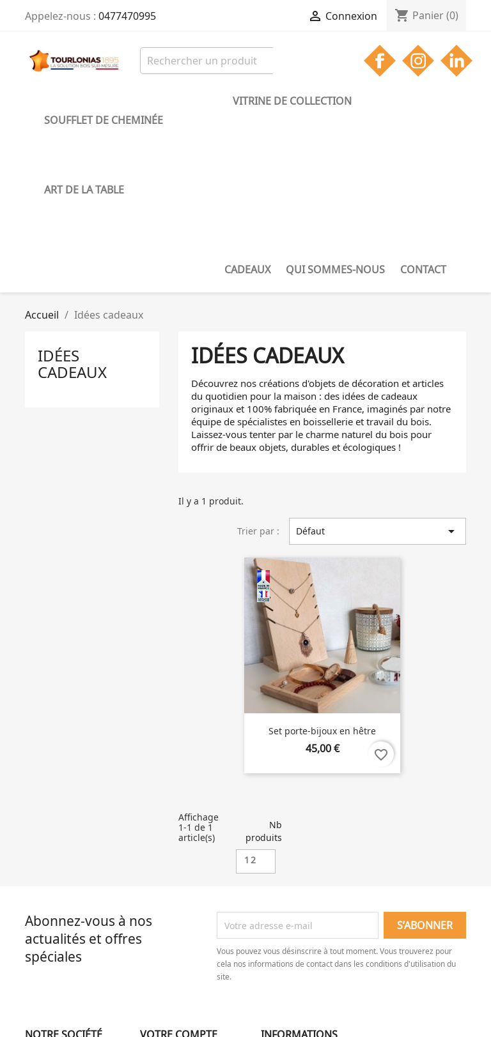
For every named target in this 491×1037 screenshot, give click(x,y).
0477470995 (127, 16)
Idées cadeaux (72, 204)
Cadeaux (431, 101)
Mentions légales (61, 915)
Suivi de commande (182, 898)
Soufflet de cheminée (103, 101)
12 (250, 700)
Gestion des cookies (67, 948)
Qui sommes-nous (93, 119)
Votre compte (178, 875)
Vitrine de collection (237, 101)
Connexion (162, 915)
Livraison (44, 898)
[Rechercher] (221, 60)
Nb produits (264, 671)
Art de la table (353, 101)
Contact (182, 119)
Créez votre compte (181, 931)
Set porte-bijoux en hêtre (322, 571)
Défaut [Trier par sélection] (377, 371)
